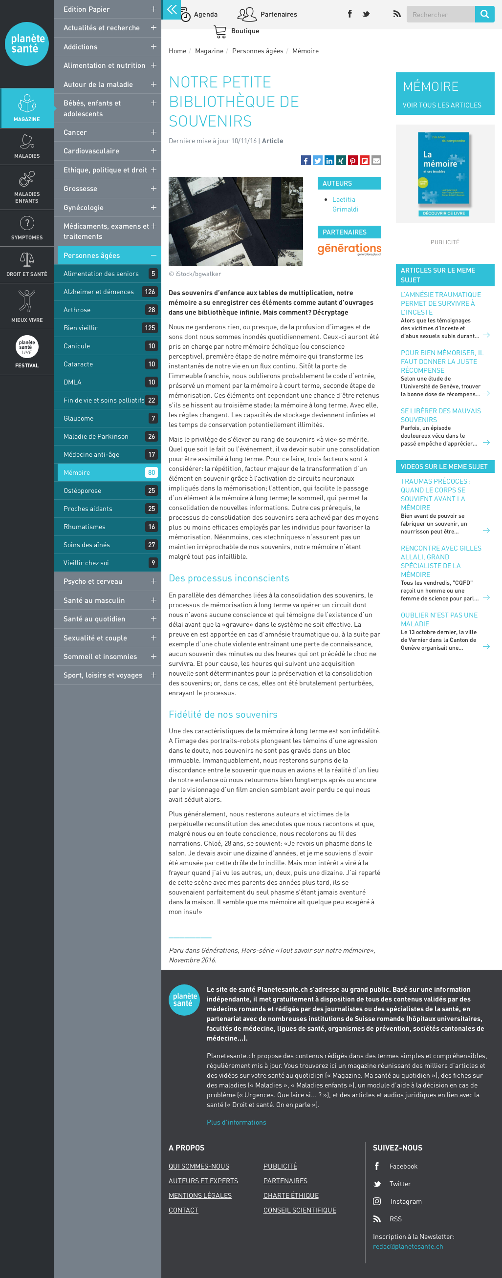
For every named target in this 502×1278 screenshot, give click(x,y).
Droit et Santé (26, 274)
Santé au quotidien (95, 618)
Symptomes (27, 237)
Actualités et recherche (102, 27)
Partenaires (278, 14)
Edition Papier (87, 8)
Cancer (75, 132)
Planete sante (27, 44)
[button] (306, 160)
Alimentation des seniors (101, 273)
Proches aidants (88, 508)
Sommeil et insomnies (100, 656)
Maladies (27, 155)
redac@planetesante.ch (408, 1246)
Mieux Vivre (27, 320)
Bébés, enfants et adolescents (92, 107)
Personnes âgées (92, 255)
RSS (387, 1219)
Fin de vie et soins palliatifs (104, 400)
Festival (27, 365)
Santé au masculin (94, 600)
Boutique (245, 30)
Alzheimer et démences (99, 291)
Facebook (395, 1166)
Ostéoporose (82, 490)
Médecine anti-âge (91, 454)
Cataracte (78, 364)
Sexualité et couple (95, 637)
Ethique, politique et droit (105, 169)
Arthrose (77, 309)
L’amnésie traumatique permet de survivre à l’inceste (441, 303)
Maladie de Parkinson (96, 436)
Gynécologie (84, 207)
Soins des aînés (87, 544)
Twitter (392, 1184)
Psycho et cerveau (93, 580)
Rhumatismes (85, 526)
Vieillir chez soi (86, 562)
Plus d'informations (236, 1122)
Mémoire (77, 472)
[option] (349, 249)
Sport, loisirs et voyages (103, 674)
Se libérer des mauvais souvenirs (441, 415)
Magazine (27, 119)
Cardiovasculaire (91, 150)
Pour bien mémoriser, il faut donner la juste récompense (442, 361)
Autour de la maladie (98, 84)
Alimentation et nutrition (105, 65)
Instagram (397, 1201)
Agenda (205, 14)
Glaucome (78, 418)
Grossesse (80, 188)
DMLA (73, 382)
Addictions (80, 46)
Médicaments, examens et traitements (106, 230)
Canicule (77, 345)
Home (177, 50)
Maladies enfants (27, 197)
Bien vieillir (81, 327)
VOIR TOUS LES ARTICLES (442, 105)
